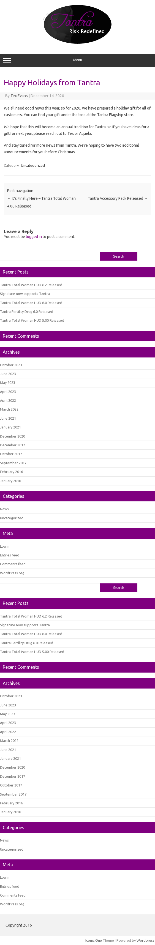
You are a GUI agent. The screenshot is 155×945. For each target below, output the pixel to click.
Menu (77, 60)
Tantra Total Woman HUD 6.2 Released (31, 285)
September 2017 (13, 463)
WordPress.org (12, 573)
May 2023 (7, 382)
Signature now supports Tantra (25, 294)
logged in (34, 236)
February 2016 (11, 472)
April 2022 (8, 400)
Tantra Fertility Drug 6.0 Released (26, 311)
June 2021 (8, 418)
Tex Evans (19, 96)
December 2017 (12, 445)
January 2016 (10, 481)
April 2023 (8, 392)
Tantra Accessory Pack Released (118, 198)
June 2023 (8, 374)
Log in (4, 546)
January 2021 (10, 427)
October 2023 (11, 365)
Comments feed (13, 564)
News (4, 509)
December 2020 (12, 436)
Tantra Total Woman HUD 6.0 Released (31, 303)
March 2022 (9, 409)
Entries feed (9, 555)
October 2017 (11, 454)
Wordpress (145, 940)
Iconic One (93, 940)
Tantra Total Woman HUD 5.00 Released (32, 320)
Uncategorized (33, 165)
